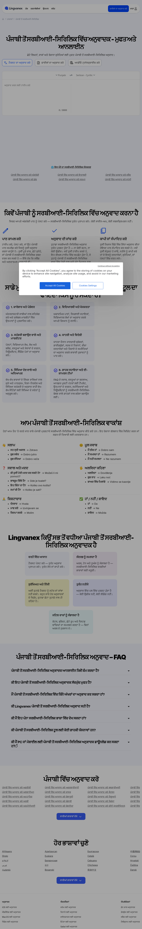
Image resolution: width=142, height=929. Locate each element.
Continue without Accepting (109, 266)
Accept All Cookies (55, 285)
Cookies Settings (88, 285)
